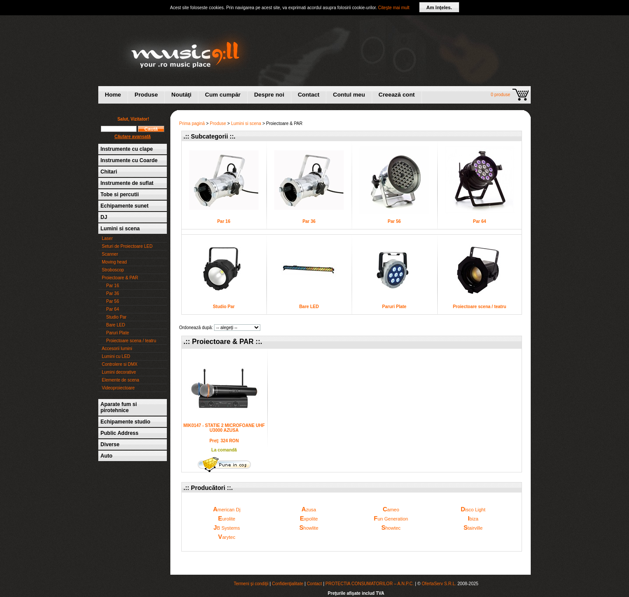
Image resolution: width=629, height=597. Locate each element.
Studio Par (116, 317)
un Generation (391, 518)
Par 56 (112, 301)
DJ (103, 217)
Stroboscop (113, 269)
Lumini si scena (120, 229)
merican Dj (227, 509)
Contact (309, 94)
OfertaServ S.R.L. (439, 583)
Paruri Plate (117, 332)
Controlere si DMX (120, 364)
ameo (391, 509)
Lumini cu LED (116, 356)
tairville (473, 527)
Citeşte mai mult (394, 7)
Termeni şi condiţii (251, 583)
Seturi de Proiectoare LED (127, 246)
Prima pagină (192, 123)
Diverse (109, 444)
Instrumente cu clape (126, 149)
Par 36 (112, 293)
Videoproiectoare (118, 387)
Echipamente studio (125, 422)
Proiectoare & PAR (120, 277)
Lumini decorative (119, 372)
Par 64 (112, 309)
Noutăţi (181, 94)
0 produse (500, 94)
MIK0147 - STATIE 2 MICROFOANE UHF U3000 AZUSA (224, 428)
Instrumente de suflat (126, 183)
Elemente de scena (120, 380)
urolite (226, 518)
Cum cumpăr (222, 94)
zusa (308, 509)
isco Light (473, 509)
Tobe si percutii (119, 194)
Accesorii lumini (117, 348)
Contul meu (349, 94)
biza (473, 518)
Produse (146, 94)
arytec (226, 536)
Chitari (108, 172)
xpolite (309, 518)
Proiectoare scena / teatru (131, 340)
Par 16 (112, 285)
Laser (107, 238)
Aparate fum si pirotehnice (118, 407)
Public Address (119, 433)
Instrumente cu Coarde (129, 160)
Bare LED (115, 325)
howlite (308, 527)
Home (113, 94)
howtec (391, 527)
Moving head (114, 262)
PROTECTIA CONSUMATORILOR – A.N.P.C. (369, 583)
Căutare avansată (132, 136)
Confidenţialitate (288, 583)
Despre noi (269, 94)
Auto (106, 456)
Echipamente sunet (124, 206)
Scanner (110, 254)
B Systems (227, 527)
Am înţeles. (439, 7)
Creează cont (397, 94)
